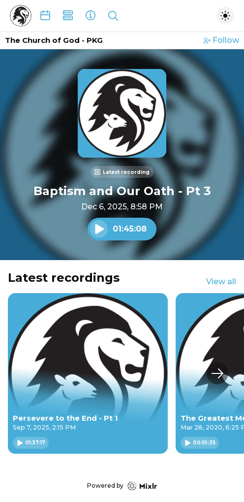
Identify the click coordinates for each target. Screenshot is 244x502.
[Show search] (113, 16)
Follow (221, 40)
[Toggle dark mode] (225, 16)
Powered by (122, 486)
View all (221, 281)
